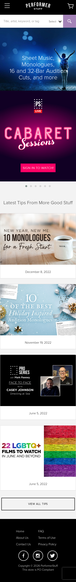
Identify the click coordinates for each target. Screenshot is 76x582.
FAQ (41, 531)
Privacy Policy (47, 544)
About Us (22, 537)
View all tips (38, 504)
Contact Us (23, 544)
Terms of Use (47, 537)
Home (20, 531)
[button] (26, 186)
